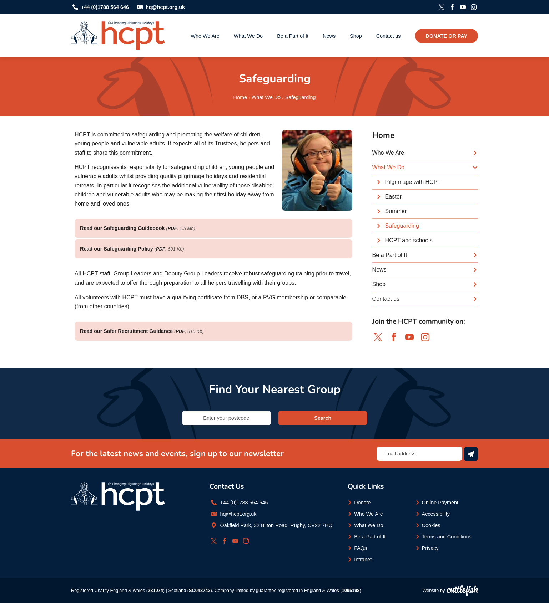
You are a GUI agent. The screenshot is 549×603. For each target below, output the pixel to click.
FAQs (360, 548)
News (329, 36)
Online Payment (440, 502)
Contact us (388, 36)
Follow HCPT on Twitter (441, 7)
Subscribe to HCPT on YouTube (463, 7)
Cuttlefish (462, 590)
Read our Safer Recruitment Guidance (126, 331)
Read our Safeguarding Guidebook (122, 228)
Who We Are (205, 36)
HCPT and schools (409, 240)
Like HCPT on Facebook (452, 7)
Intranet (363, 559)
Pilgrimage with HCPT (413, 182)
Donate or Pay (446, 36)
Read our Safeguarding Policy (116, 249)
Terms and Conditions (447, 537)
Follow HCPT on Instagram (473, 7)
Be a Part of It (292, 36)
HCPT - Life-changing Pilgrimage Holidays (118, 35)
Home (240, 97)
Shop (356, 36)
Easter (393, 197)
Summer (396, 211)
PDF (172, 228)
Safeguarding (300, 97)
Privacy (430, 548)
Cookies (431, 525)
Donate (362, 502)
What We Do (248, 36)
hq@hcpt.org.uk (165, 7)
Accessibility (436, 514)
